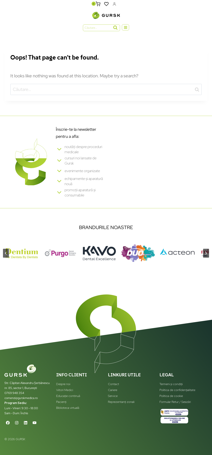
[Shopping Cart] (97, 5)
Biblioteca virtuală (67, 408)
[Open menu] (125, 30)
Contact (113, 384)
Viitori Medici (64, 390)
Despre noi (63, 384)
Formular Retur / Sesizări (175, 402)
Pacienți (61, 402)
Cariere (112, 390)
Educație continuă (68, 396)
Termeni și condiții (171, 384)
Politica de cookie (171, 396)
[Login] (114, 5)
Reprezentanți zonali (121, 402)
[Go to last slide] (6, 258)
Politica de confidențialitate (177, 390)
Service (113, 396)
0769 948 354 (14, 393)
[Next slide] (206, 258)
